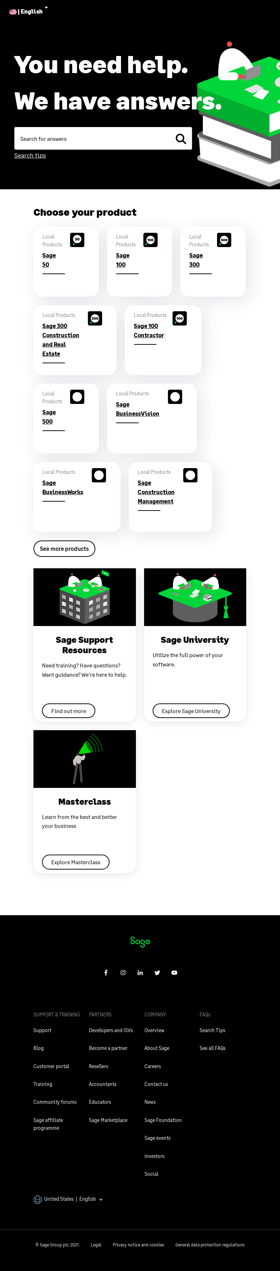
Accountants (102, 1084)
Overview (154, 1030)
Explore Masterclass (75, 862)
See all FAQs (213, 1048)
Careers (152, 1066)
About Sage (156, 1048)
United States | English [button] (68, 1199)
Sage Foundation (163, 1120)
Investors (154, 1156)
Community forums (54, 1102)
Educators (100, 1102)
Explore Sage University (191, 710)
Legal (96, 1244)
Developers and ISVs (111, 1030)
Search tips (30, 155)
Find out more (68, 710)
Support (42, 1030)
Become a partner (108, 1048)
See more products (64, 548)
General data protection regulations (209, 1244)
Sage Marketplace (108, 1120)
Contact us (156, 1084)
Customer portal (51, 1066)
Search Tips (212, 1030)
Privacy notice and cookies (138, 1244)
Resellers (98, 1066)
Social (151, 1174)
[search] (180, 138)
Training (42, 1084)
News (149, 1102)
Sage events (157, 1138)
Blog (38, 1048)
